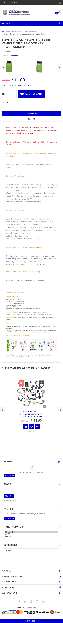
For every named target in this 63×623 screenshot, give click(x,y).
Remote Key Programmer (14, 31)
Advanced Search (10, 500)
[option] (17, 67)
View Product (25, 426)
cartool (21, 608)
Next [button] (59, 67)
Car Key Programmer (30, 31)
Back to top (31, 621)
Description (31, 114)
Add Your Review (24, 85)
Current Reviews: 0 (9, 85)
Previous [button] (4, 67)
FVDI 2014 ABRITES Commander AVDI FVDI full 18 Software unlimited (31, 414)
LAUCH (31, 536)
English (13, 2)
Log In (6, 514)
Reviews (31, 119)
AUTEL (31, 534)
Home (3, 31)
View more (9, 475)
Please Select (31, 532)
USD (5, 2)
